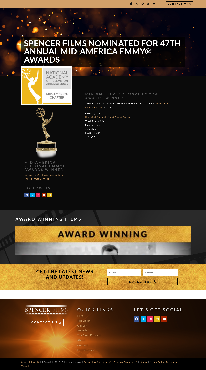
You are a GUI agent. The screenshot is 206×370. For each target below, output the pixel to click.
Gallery (82, 325)
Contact (82, 345)
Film (80, 315)
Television (84, 320)
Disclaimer (171, 362)
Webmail (25, 366)
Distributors (85, 350)
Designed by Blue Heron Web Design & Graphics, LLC (111, 362)
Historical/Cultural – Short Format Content (108, 117)
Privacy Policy (156, 362)
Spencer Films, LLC (30, 362)
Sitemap (143, 362)
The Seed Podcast (89, 335)
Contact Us (178, 4)
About (81, 340)
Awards (82, 330)
